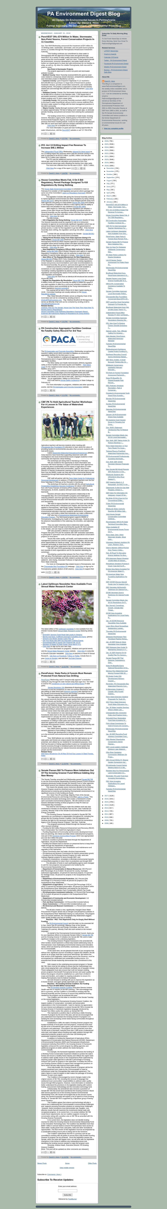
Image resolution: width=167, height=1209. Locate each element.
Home (67, 1163)
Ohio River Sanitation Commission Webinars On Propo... (116, 755)
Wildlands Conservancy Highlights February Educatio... (114, 367)
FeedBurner (72, 1199)
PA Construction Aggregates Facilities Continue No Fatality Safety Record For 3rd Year (66, 329)
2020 (107, 159)
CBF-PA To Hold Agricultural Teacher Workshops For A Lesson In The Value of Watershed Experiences (66, 404)
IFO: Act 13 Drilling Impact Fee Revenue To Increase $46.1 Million (63, 146)
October (110, 174)
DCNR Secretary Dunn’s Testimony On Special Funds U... (117, 595)
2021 (107, 156)
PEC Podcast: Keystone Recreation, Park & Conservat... (115, 388)
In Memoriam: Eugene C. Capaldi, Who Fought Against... (115, 691)
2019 (107, 163)
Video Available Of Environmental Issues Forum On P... (117, 529)
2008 (107, 823)
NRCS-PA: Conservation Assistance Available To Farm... (115, 286)
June (109, 187)
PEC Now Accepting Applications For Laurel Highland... (115, 783)
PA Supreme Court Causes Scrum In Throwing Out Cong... (116, 422)
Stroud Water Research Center (69, 631)
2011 (107, 814)
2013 (107, 808)
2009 (107, 820)
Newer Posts (42, 1163)
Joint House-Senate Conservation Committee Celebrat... (116, 516)
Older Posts (92, 1163)
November (111, 171)
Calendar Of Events (111, 57)
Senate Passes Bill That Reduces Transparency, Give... (115, 660)
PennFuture (45, 680)
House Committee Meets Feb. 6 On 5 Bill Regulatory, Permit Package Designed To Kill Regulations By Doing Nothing (64, 182)
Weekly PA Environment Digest (115, 67)
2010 (107, 817)
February (110, 199)
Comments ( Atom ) (54, 1174)
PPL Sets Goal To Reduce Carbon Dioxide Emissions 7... (116, 326)
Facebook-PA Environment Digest (116, 64)
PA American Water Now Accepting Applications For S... (116, 576)
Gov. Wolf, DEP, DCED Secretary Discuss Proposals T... (117, 464)
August (109, 181)
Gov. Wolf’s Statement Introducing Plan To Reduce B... (117, 430)
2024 (107, 147)
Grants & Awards (110, 54)
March (109, 196)
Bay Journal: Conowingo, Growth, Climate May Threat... (115, 608)
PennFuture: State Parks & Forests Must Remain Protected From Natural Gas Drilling (66, 674)
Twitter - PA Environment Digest (115, 60)
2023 (107, 150)
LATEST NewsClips (111, 51)
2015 (107, 802)
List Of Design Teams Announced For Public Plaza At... (117, 262)
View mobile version (67, 1168)
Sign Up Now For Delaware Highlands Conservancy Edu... (116, 249)
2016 (107, 799)
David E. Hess (110, 81)
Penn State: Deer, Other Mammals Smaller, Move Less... (116, 537)
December (111, 168)
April (108, 193)
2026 (107, 141)
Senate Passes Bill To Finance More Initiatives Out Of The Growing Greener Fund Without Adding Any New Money (67, 773)
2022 (107, 153)
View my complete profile (113, 128)
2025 (107, 144)
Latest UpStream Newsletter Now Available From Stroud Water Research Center (66, 585)
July (108, 183)
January (110, 202)
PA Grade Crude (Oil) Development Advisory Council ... (115, 678)
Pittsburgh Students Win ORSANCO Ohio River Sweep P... (115, 477)
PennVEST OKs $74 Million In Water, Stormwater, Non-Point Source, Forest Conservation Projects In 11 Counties (67, 39)
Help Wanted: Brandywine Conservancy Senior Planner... (115, 742)
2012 (107, 811)
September (111, 177)
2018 (107, 166)
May (108, 190)
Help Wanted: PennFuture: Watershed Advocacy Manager (115, 338)
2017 (107, 796)
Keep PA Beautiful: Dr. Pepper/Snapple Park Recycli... (115, 380)
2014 (107, 805)
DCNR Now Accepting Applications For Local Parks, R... (117, 615)
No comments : (75, 138)
